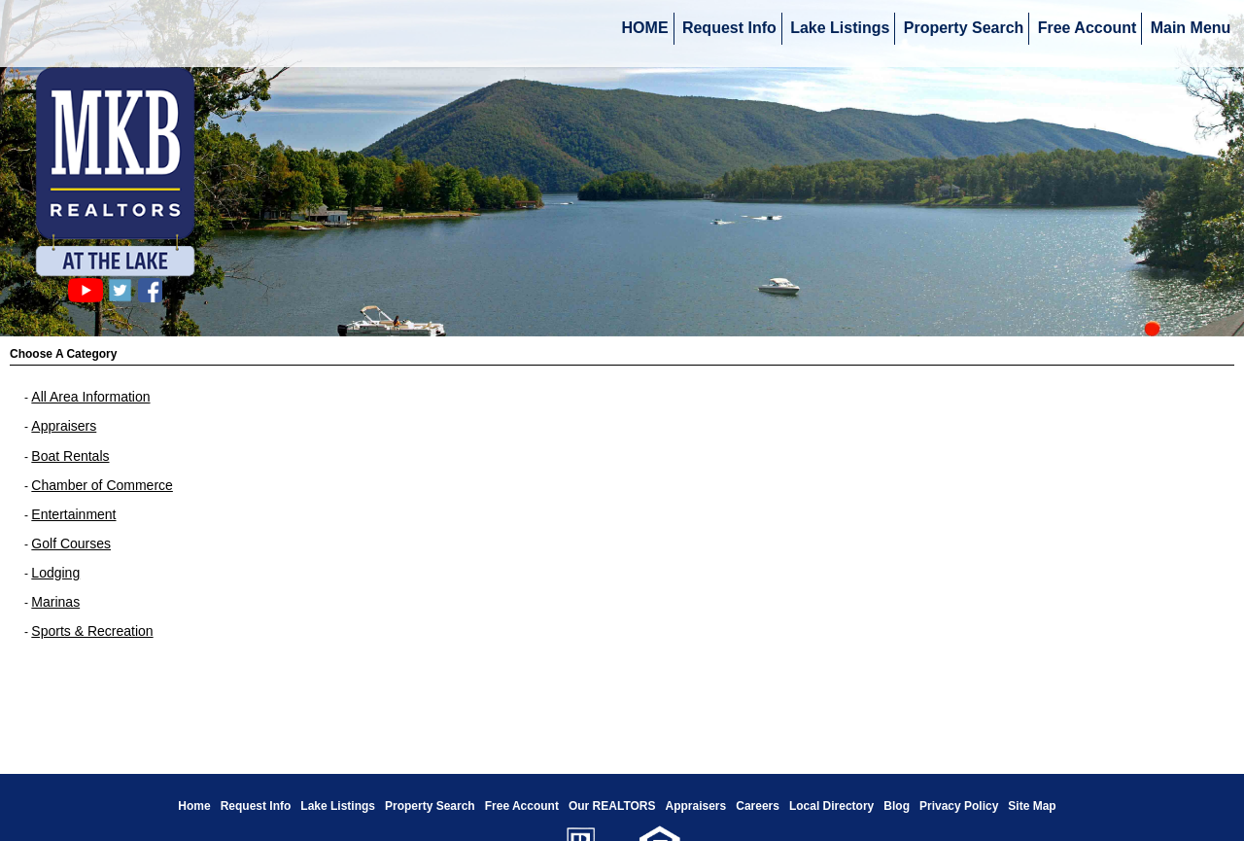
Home (194, 806)
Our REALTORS (612, 806)
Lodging (55, 572)
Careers (757, 806)
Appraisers (63, 426)
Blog (896, 806)
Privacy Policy (958, 806)
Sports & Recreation (92, 631)
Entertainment (73, 514)
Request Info (729, 27)
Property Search (964, 27)
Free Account (1087, 27)
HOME (645, 27)
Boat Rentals (70, 456)
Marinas (55, 602)
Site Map (1031, 806)
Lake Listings (839, 27)
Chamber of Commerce (102, 485)
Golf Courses (71, 543)
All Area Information (90, 396)
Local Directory (831, 806)
